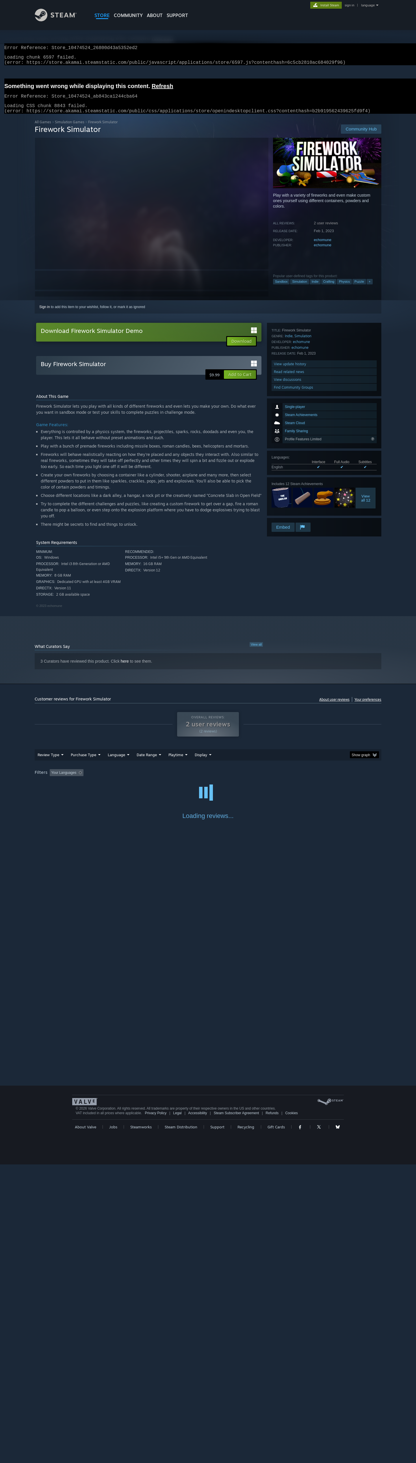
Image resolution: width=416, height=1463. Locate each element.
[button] (240, 381)
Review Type (48, 761)
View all (256, 651)
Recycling (245, 1425)
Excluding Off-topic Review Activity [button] (122, 780)
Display (201, 761)
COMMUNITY (128, 15)
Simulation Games (69, 129)
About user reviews (334, 706)
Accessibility (197, 1412)
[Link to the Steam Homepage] (60, 19)
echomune (322, 247)
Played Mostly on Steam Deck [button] (208, 780)
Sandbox (281, 288)
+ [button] (369, 288)
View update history (290, 490)
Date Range (147, 761)
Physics (344, 288)
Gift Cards (276, 1425)
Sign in (44, 314)
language (368, 5)
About (155, 15)
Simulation (299, 288)
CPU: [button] (286, 780)
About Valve (85, 1425)
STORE (102, 15)
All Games (43, 129)
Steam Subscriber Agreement (236, 1412)
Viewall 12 (365, 429)
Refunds (272, 1412)
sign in (349, 5)
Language (116, 761)
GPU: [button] (306, 780)
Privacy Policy (155, 1412)
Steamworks (141, 1425)
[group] (208, 780)
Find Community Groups (293, 514)
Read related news (289, 498)
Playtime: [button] (167, 780)
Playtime (175, 761)
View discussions (287, 506)
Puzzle (359, 288)
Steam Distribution (181, 1425)
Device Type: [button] (331, 780)
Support (217, 1425)
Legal (177, 1412)
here (125, 668)
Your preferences (367, 706)
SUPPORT (177, 15)
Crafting (329, 288)
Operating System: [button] (256, 780)
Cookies (291, 1412)
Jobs (113, 1425)
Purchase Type (83, 761)
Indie (315, 288)
